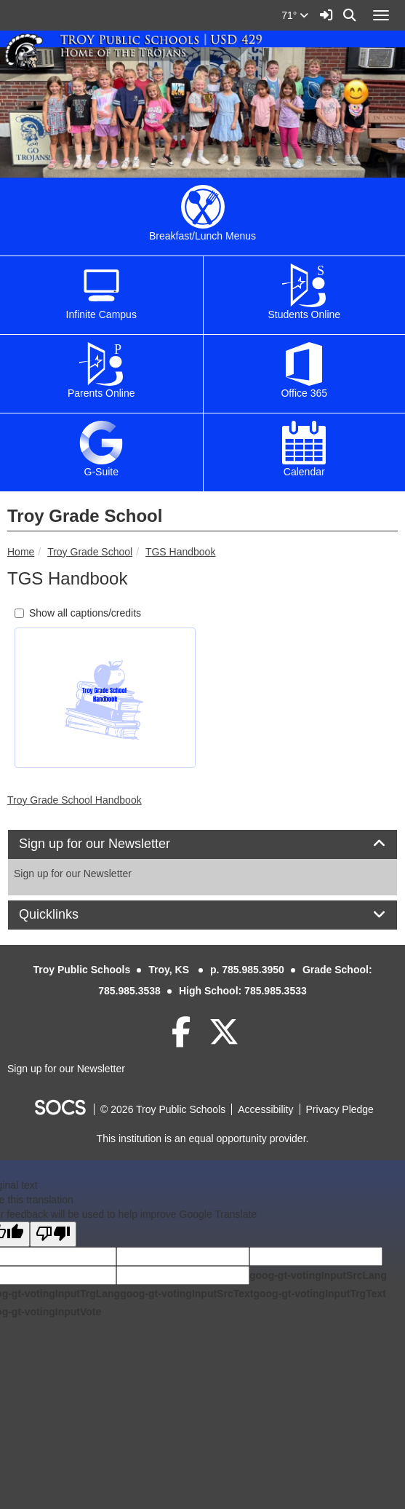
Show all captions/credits (78, 613)
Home (20, 552)
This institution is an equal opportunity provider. (203, 1138)
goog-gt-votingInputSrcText (186, 1293)
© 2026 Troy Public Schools (162, 1109)
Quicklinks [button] (65, 915)
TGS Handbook (180, 552)
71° (294, 15)
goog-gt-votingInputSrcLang (318, 1275)
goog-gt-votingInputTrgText (319, 1293)
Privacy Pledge (340, 1109)
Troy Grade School (89, 552)
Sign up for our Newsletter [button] (111, 844)
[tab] (202, 844)
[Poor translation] (53, 1234)
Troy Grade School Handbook (74, 800)
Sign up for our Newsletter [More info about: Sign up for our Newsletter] (73, 873)
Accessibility (265, 1109)
